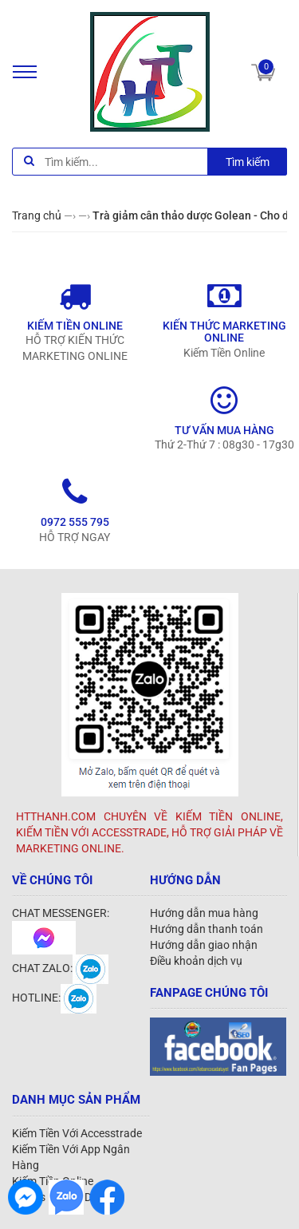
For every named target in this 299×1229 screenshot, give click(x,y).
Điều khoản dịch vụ (196, 960)
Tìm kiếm (247, 162)
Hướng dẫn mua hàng (204, 913)
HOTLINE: (54, 997)
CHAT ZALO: (60, 968)
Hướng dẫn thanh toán (206, 929)
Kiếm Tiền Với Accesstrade (77, 1133)
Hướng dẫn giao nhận (204, 945)
